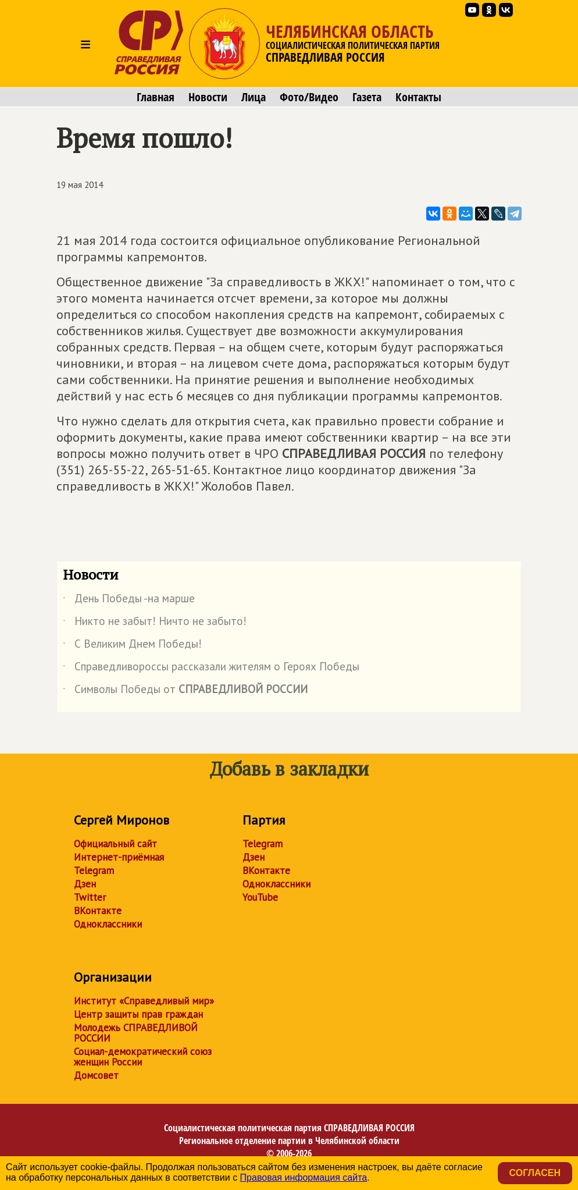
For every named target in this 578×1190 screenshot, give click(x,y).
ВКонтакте (98, 910)
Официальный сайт (115, 844)
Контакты (418, 97)
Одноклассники (108, 924)
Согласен (535, 1173)
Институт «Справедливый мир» (144, 1001)
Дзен (85, 884)
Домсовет (96, 1075)
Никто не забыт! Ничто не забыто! (155, 623)
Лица (253, 97)
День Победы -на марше (129, 600)
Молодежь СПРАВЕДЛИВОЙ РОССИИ (136, 1032)
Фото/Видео (309, 97)
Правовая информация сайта (304, 1177)
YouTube (260, 897)
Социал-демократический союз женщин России (143, 1056)
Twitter (90, 897)
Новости (207, 97)
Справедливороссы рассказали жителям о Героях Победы (211, 668)
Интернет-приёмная (119, 857)
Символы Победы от (185, 691)
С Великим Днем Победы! (132, 645)
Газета (366, 97)
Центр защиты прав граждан (138, 1014)
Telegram (94, 870)
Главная (155, 97)
